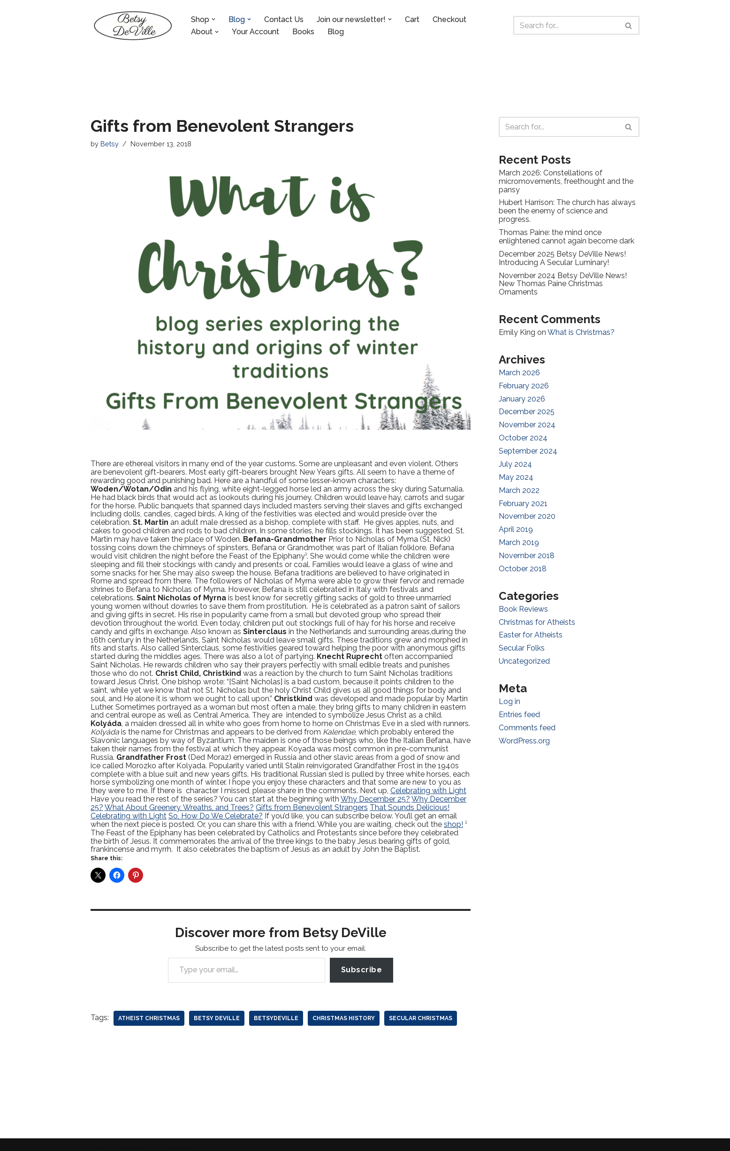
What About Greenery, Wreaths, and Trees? (179, 801)
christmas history (343, 1011)
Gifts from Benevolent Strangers (312, 801)
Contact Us (284, 19)
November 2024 (527, 421)
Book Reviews (523, 604)
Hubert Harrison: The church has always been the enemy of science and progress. (567, 210)
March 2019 (519, 538)
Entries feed (519, 708)
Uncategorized (524, 655)
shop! (453, 818)
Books (303, 31)
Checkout (449, 19)
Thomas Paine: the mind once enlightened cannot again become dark (566, 235)
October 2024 (523, 435)
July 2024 (515, 460)
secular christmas (420, 1011)
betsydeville (276, 1011)
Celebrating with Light (428, 785)
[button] (213, 19)
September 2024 (528, 448)
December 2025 (527, 409)
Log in (509, 696)
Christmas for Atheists (537, 617)
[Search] (565, 25)
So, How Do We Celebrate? (215, 810)
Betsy (109, 144)
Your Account (255, 31)
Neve (100, 1141)
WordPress (177, 1141)
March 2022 (519, 486)
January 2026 (522, 396)
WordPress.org (524, 734)
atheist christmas (149, 1011)
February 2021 (523, 499)
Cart (412, 19)
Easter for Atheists (531, 630)
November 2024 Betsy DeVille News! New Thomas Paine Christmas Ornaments (563, 282)
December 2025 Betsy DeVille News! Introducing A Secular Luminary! (562, 256)
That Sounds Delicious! (409, 801)
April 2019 (516, 525)
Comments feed (527, 722)
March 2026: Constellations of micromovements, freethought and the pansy (566, 180)
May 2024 (516, 473)
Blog (335, 31)
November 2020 (527, 512)
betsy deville (217, 1011)
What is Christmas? (581, 330)
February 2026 (524, 383)
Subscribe (361, 963)
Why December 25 (373, 793)
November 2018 (527, 551)
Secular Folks (522, 643)
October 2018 (523, 564)
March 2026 (519, 370)
